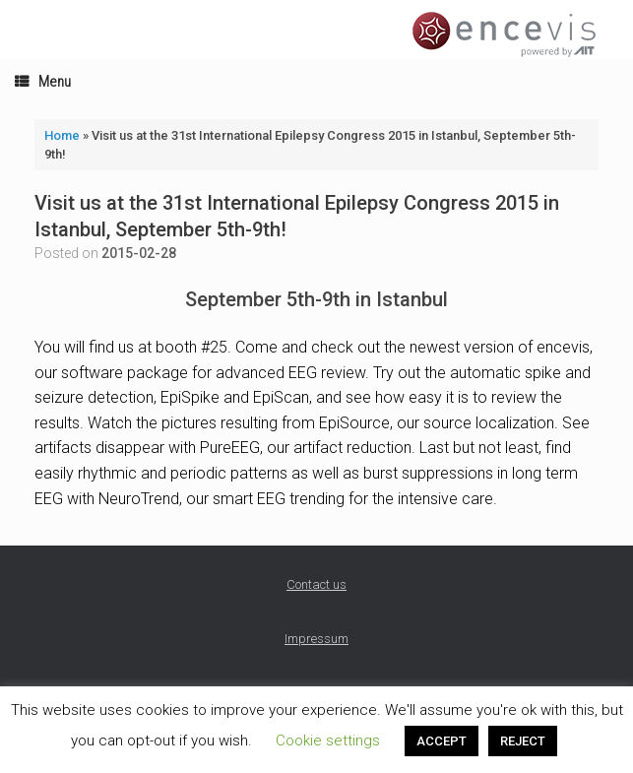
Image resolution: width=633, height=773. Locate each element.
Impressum (316, 638)
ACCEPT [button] (441, 741)
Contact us (316, 584)
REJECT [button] (522, 741)
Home (62, 135)
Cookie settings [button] (328, 740)
